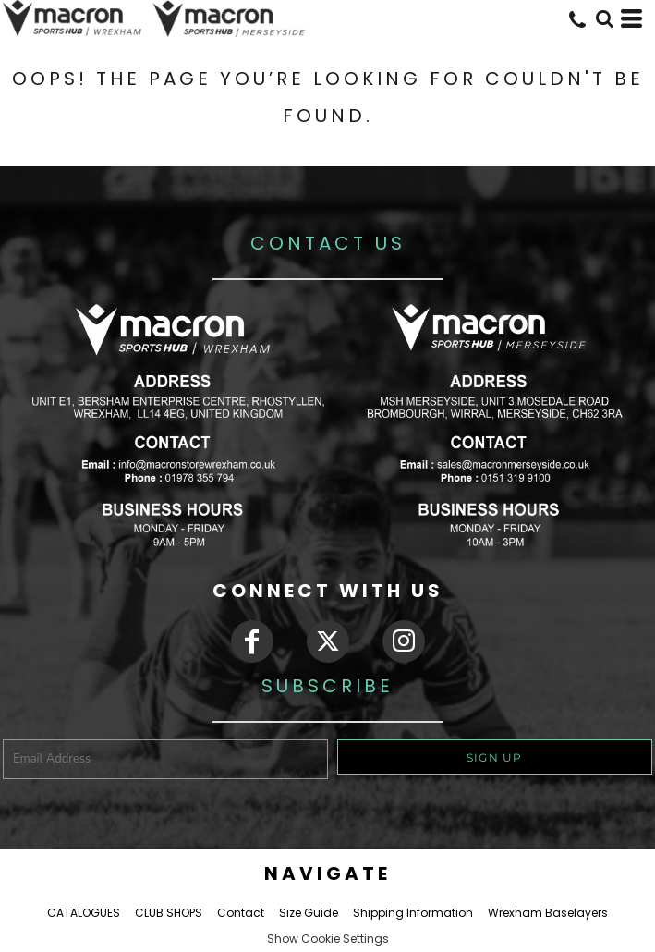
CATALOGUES (83, 913)
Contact (240, 913)
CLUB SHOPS (168, 913)
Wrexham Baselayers (548, 913)
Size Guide (308, 913)
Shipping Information (413, 913)
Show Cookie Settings (328, 938)
